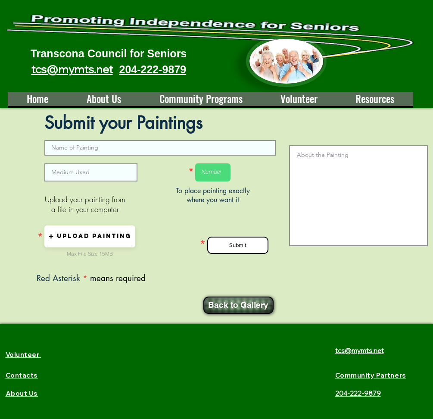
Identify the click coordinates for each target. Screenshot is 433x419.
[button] (89, 236)
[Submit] (237, 245)
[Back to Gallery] (238, 305)
